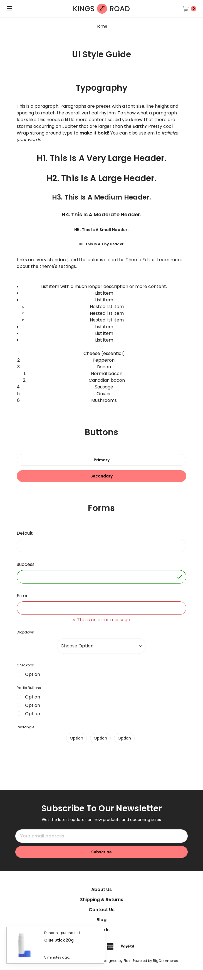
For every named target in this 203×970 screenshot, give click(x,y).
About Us (101, 889)
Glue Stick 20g (59, 942)
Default (25, 533)
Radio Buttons (29, 687)
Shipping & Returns (101, 899)
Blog (101, 919)
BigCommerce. (166, 960)
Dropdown (25, 632)
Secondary (101, 476)
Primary (102, 460)
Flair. (127, 960)
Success (25, 564)
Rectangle (25, 727)
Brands (101, 929)
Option (32, 674)
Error (22, 595)
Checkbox (25, 665)
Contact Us (102, 909)
